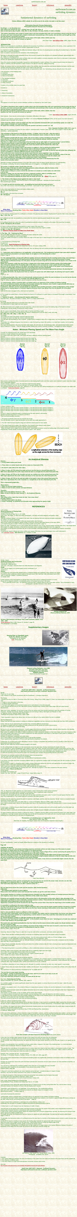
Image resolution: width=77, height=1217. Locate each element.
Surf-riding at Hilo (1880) (60, 114)
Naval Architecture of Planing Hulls (19, 244)
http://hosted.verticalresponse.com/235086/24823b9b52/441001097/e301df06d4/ (23, 1165)
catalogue (19, 5)
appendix (68, 5)
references (50, 5)
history (34, 5)
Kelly (13, 639)
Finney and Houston (13, 388)
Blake (46, 176)
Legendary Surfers (9, 532)
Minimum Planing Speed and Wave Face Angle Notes (18, 230)
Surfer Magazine (5, 622)
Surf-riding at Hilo (58, 40)
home (6, 5)
